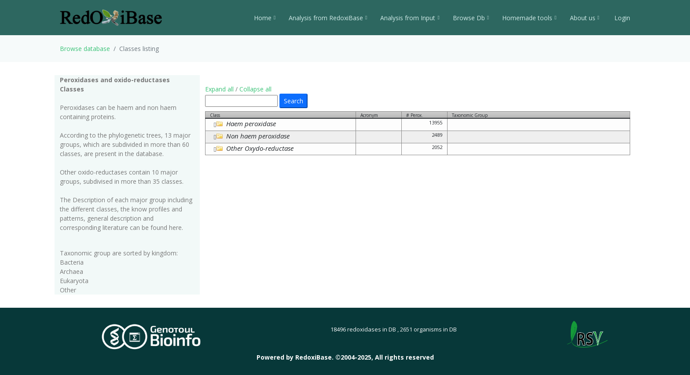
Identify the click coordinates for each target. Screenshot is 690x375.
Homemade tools (529, 18)
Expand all (219, 89)
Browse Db (471, 18)
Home (264, 18)
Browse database (85, 48)
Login (621, 18)
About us (584, 18)
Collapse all (255, 89)
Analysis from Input (409, 18)
